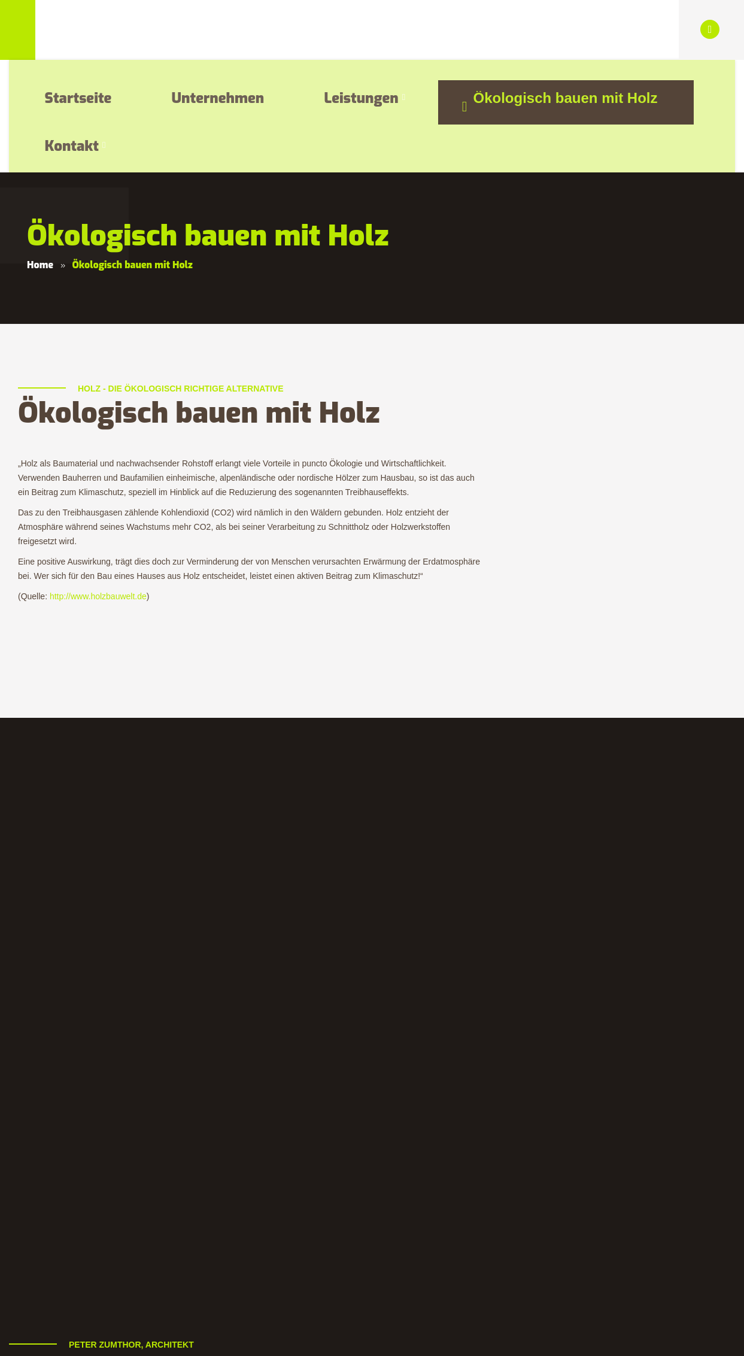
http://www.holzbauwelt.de (98, 484)
